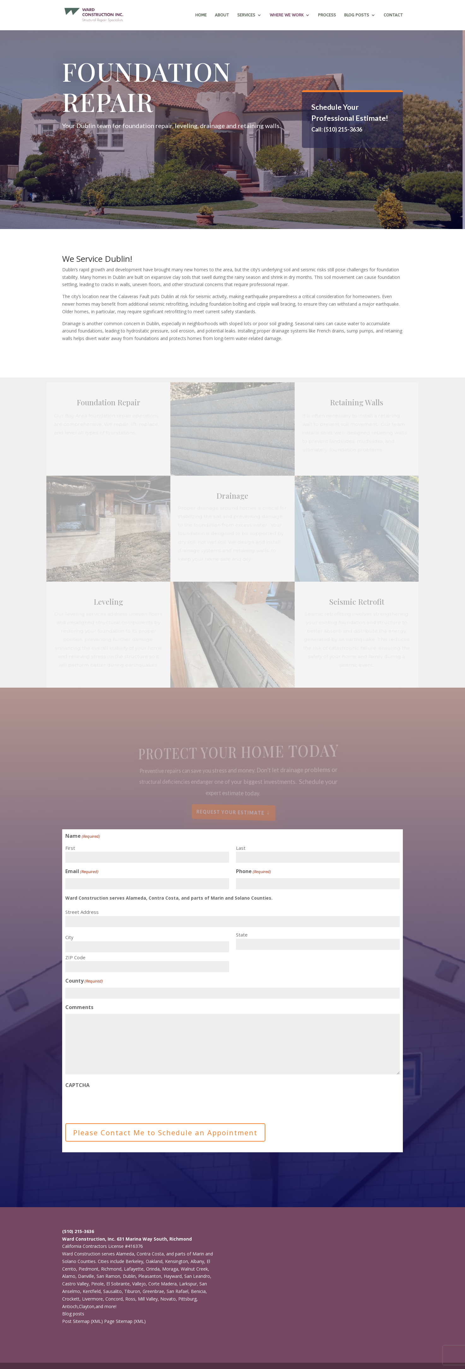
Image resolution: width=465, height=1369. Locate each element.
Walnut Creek (194, 1269)
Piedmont (88, 1269)
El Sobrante (118, 1284)
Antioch (70, 1306)
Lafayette (134, 1269)
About (222, 15)
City (69, 937)
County (84, 981)
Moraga (170, 1269)
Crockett (70, 1299)
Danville (86, 1276)
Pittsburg (187, 1299)
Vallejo (139, 1284)
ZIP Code (75, 957)
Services (246, 15)
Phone (253, 872)
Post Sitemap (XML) (82, 1321)
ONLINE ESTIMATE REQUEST (345, 147)
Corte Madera (162, 1284)
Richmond (111, 1269)
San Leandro (197, 1276)
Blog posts (73, 1314)
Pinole (97, 1284)
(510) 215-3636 (78, 1231)
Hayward (173, 1276)
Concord (114, 1299)
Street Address (82, 912)
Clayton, (87, 1306)
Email (81, 872)
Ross (130, 1299)
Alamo (68, 1276)
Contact (393, 15)
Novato (168, 1299)
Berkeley (134, 1261)
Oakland (154, 1261)
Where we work (286, 15)
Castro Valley (75, 1284)
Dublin (129, 1276)
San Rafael (177, 1291)
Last (240, 848)
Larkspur (188, 1284)
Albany (197, 1261)
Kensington (176, 1261)
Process (327, 15)
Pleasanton (149, 1276)
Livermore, (93, 1299)
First (70, 848)
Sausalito (112, 1291)
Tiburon (132, 1291)
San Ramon (108, 1276)
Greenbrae (153, 1291)
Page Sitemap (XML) (125, 1321)
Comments (79, 1007)
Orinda (153, 1269)
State (242, 934)
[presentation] (113, 1104)
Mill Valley (148, 1299)
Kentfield (92, 1291)
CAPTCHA (77, 1085)
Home (201, 15)
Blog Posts (356, 15)
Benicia (198, 1291)
